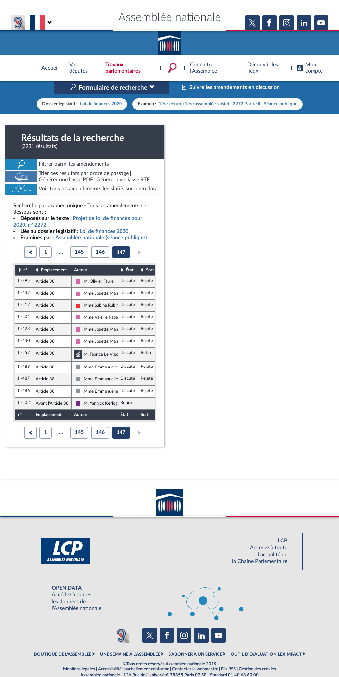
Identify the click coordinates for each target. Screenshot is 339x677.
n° (25, 256)
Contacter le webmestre (195, 655)
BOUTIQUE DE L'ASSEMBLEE (62, 641)
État (130, 256)
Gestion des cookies (257, 655)
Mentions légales (79, 655)
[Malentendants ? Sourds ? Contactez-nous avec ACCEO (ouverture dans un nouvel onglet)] (121, 621)
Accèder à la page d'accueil (169, 41)
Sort (150, 256)
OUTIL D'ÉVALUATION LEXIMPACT (266, 641)
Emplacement (54, 256)
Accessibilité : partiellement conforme (133, 655)
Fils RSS (228, 655)
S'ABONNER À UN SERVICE (195, 641)
